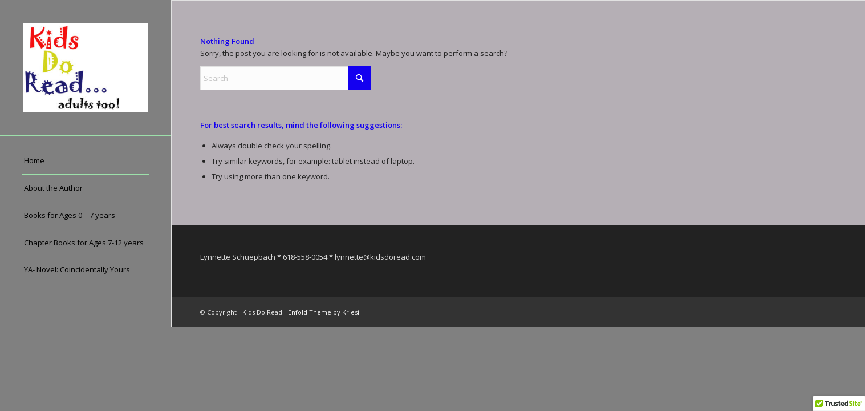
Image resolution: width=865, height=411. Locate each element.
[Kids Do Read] (85, 67)
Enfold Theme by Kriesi (323, 312)
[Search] (285, 78)
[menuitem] (85, 161)
